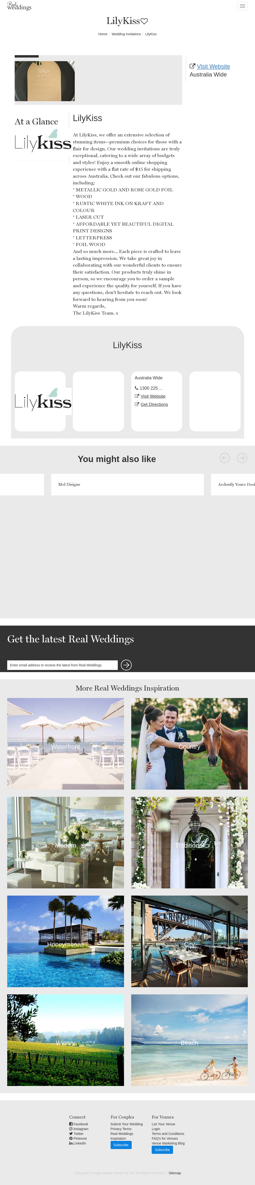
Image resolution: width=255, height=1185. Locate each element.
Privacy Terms (121, 1129)
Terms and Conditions (168, 1134)
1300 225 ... (151, 388)
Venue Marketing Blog (168, 1143)
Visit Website (213, 66)
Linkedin (77, 1143)
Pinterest (78, 1138)
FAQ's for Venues (165, 1138)
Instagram (78, 1129)
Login (156, 1129)
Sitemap (175, 1173)
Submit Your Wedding (127, 1124)
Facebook (78, 1124)
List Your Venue (163, 1124)
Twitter (76, 1134)
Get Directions (154, 404)
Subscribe (121, 1145)
